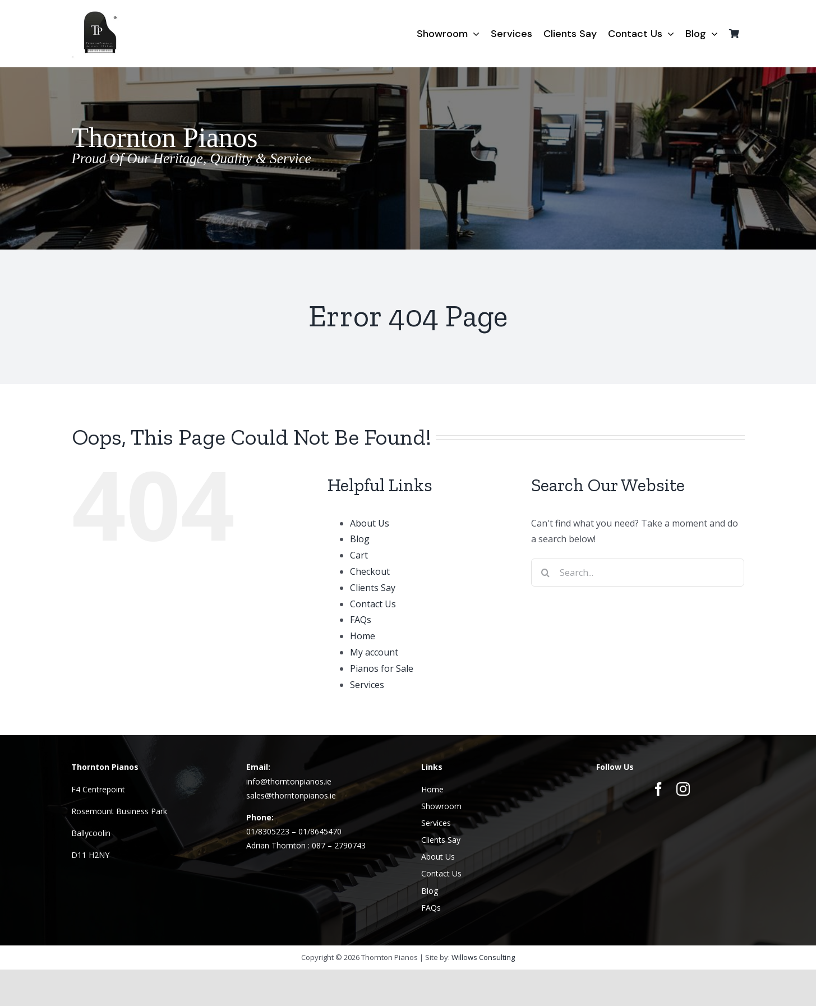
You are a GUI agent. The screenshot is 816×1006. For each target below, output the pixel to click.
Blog (360, 539)
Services (367, 685)
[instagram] (683, 789)
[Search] (545, 573)
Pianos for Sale (381, 668)
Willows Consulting (483, 957)
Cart (359, 555)
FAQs (360, 619)
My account (374, 652)
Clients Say (372, 588)
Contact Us (373, 604)
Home (362, 636)
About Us (369, 523)
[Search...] (637, 573)
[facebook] (658, 789)
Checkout (370, 571)
